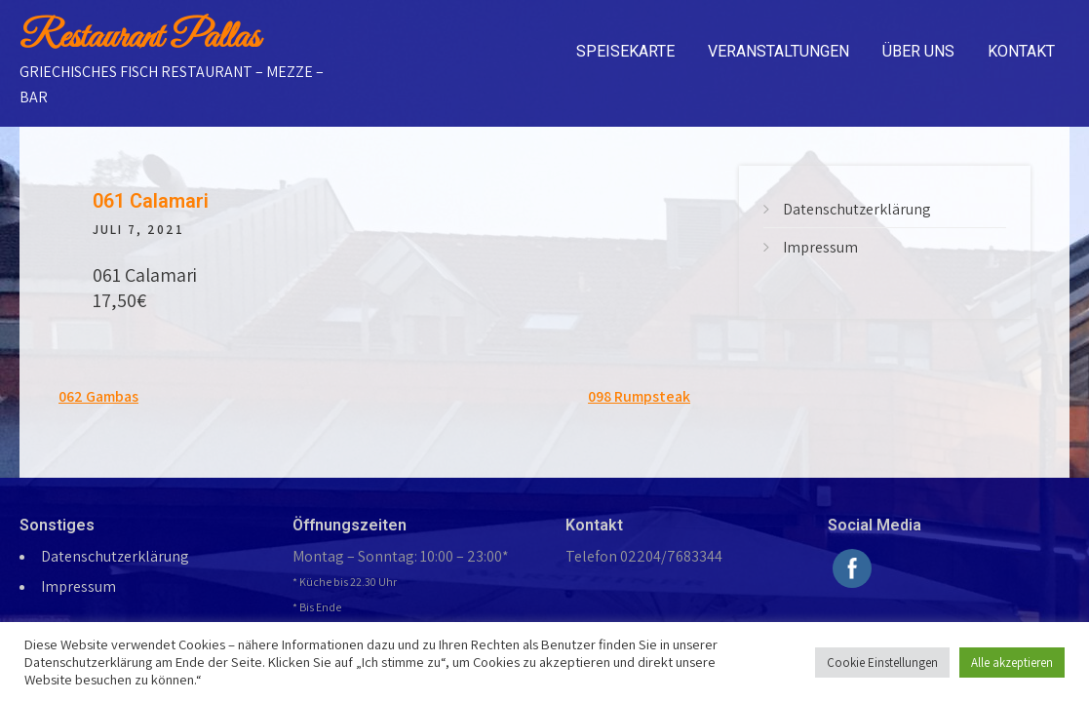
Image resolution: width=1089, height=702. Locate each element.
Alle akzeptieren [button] (1012, 662)
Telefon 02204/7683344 (643, 556)
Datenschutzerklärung (857, 209)
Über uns (918, 51)
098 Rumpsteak (639, 396)
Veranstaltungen (778, 51)
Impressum (820, 247)
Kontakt (1021, 51)
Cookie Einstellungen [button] (882, 662)
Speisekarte (625, 51)
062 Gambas (98, 396)
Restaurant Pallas (139, 38)
